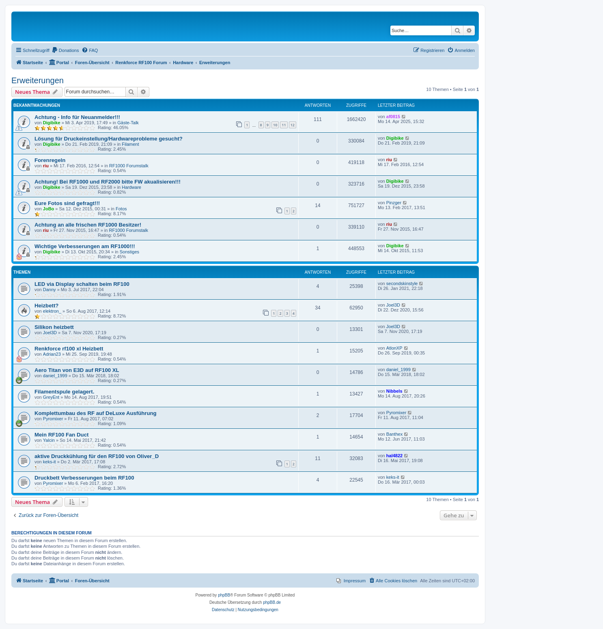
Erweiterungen (37, 80)
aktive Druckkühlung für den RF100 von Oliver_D (96, 456)
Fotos (121, 208)
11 (284, 125)
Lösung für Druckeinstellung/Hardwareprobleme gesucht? (108, 139)
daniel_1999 (55, 375)
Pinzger (393, 202)
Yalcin (49, 440)
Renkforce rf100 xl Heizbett (68, 349)
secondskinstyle (402, 283)
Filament (130, 144)
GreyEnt (51, 397)
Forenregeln (49, 160)
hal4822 (394, 455)
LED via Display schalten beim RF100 (81, 284)
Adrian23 (52, 354)
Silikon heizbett (54, 327)
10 (275, 125)
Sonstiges (129, 251)
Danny (49, 289)
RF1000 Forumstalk (129, 165)
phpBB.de (272, 602)
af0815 (393, 116)
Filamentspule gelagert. (64, 392)
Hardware (131, 187)
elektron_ (52, 311)
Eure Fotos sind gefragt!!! (67, 203)
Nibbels (394, 391)
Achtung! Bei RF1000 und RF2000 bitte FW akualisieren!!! (107, 182)
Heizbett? (46, 306)
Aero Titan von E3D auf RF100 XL (76, 370)
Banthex (394, 434)
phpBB (224, 595)
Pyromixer (53, 418)
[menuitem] (65, 50)
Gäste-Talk (128, 122)
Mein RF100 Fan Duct (61, 435)
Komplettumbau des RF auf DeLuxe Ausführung (95, 413)
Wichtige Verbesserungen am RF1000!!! (84, 246)
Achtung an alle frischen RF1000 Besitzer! (87, 225)
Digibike (51, 122)
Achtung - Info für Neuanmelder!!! (77, 117)
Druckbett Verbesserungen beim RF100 (84, 478)
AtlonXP (394, 348)
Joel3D (393, 305)
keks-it (49, 461)
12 (293, 125)
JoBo (48, 208)
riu (46, 165)
